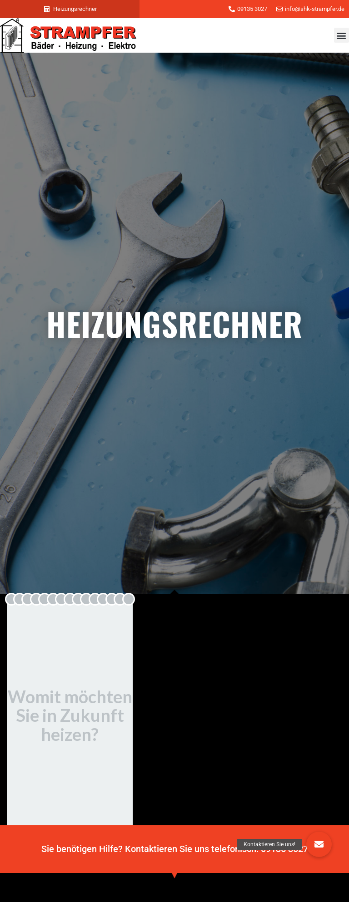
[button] (341, 35)
